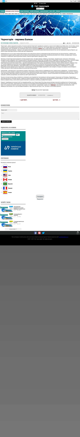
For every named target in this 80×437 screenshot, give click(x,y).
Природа (49, 13)
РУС (1, 1)
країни (40, 48)
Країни (61, 13)
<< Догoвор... (23, 100)
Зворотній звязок (44, 11)
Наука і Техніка (35, 13)
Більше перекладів (24, 11)
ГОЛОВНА (2, 11)
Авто (1, 13)
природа (53, 85)
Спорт (58, 13)
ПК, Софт (21, 13)
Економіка (6, 13)
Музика (31, 13)
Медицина (28, 13)
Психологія (52, 13)
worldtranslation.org (63, 237)
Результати (40, 199)
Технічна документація (69, 13)
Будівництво (64, 13)
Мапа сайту (52, 11)
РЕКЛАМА (58, 11)
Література (24, 13)
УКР (4, 1)
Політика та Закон (45, 13)
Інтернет (13, 13)
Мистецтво (16, 13)
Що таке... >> (56, 100)
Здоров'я (9, 13)
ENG (6, 1)
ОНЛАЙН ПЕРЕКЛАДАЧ (34, 11)
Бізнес (3, 13)
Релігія (56, 13)
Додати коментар (6, 121)
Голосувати (40, 196)
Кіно (18, 13)
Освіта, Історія (40, 13)
